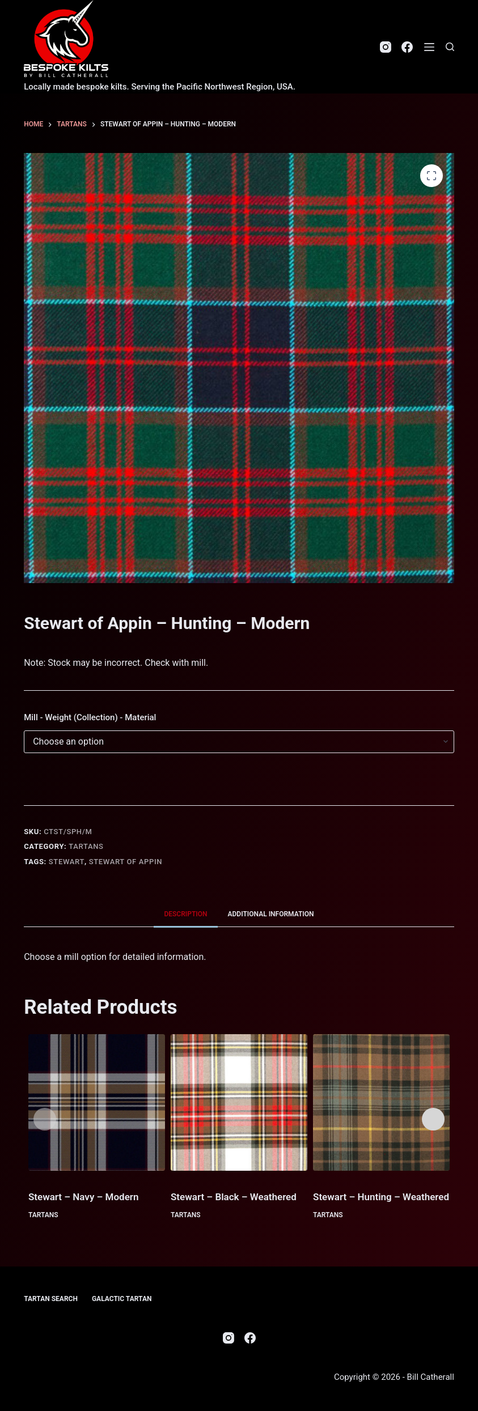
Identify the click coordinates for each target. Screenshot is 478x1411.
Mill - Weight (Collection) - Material (90, 717)
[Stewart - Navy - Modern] (96, 1102)
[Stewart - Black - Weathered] (239, 1102)
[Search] (450, 46)
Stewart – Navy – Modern (83, 1196)
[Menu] (429, 47)
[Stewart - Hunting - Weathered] (381, 1102)
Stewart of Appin (125, 861)
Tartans (86, 846)
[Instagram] (385, 47)
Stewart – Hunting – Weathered (381, 1196)
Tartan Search (51, 1299)
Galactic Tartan (122, 1299)
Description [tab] (185, 914)
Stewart (66, 861)
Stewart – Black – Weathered (234, 1196)
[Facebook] (407, 47)
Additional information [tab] (271, 914)
